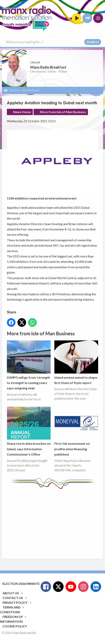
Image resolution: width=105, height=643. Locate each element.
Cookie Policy (15, 626)
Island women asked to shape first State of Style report (76, 363)
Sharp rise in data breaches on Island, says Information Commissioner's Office (29, 431)
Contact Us (13, 598)
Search (93, 42)
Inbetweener (31, 90)
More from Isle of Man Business (63, 112)
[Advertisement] (56, 520)
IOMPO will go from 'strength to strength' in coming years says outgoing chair (29, 365)
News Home (22, 112)
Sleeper (14, 90)
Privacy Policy (15, 602)
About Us (11, 593)
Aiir (34, 633)
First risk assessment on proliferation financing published (76, 431)
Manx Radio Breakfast (48, 67)
